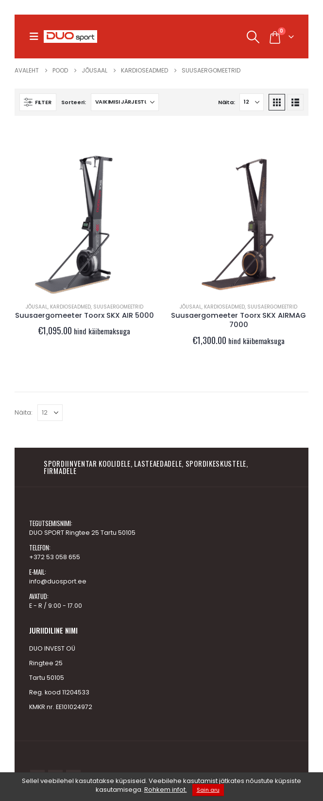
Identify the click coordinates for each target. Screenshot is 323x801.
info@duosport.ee (57, 581)
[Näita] (251, 102)
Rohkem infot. (165, 789)
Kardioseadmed (70, 306)
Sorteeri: (73, 102)
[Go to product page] (84, 225)
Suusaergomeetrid (118, 306)
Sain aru (208, 790)
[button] (36, 36)
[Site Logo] (70, 36)
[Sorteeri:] (125, 102)
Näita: (226, 102)
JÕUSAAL (37, 306)
